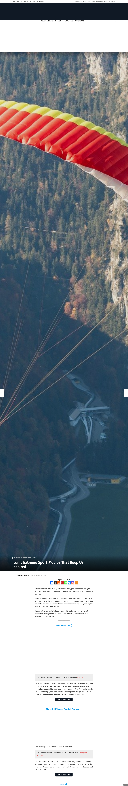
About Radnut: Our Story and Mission (105, 1)
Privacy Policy (91, 1)
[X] (55, 582)
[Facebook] (51, 582)
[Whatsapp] (65, 582)
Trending (41, 1)
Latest (17, 1)
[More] (76, 582)
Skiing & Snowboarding (64, 21)
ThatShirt (80, 678)
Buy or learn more (64, 699)
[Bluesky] (69, 582)
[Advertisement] (64, 37)
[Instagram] (72, 582)
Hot (33, 1)
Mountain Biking (47, 21)
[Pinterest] (62, 582)
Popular (26, 1)
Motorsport (79, 21)
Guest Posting (78, 1)
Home (84, 1)
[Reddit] (58, 582)
